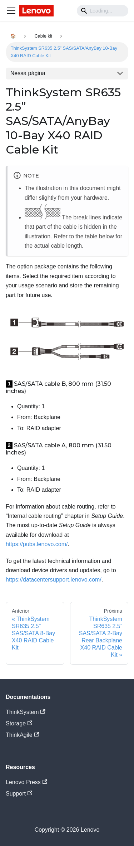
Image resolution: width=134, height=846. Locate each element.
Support (19, 794)
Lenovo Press (26, 782)
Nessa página (27, 73)
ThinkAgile (22, 735)
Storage (19, 723)
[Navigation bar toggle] (11, 10)
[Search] (102, 10)
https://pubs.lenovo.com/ (37, 544)
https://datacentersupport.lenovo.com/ (53, 580)
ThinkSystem (25, 712)
